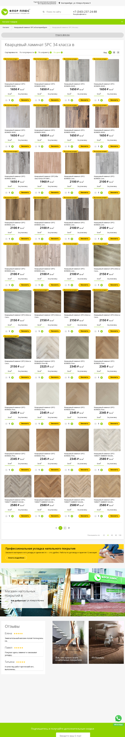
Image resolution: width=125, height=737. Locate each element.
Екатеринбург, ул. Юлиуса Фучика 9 (76, 3)
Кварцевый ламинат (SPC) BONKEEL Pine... (74, 362)
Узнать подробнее (16, 558)
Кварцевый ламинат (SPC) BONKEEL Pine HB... (45, 362)
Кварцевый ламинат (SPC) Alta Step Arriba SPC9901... (46, 177)
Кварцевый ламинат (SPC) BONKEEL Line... (74, 177)
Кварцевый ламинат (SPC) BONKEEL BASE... (15, 85)
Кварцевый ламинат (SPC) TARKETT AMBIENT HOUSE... (104, 455)
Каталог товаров (9, 22)
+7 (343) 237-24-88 (85, 11)
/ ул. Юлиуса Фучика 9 (27, 602)
